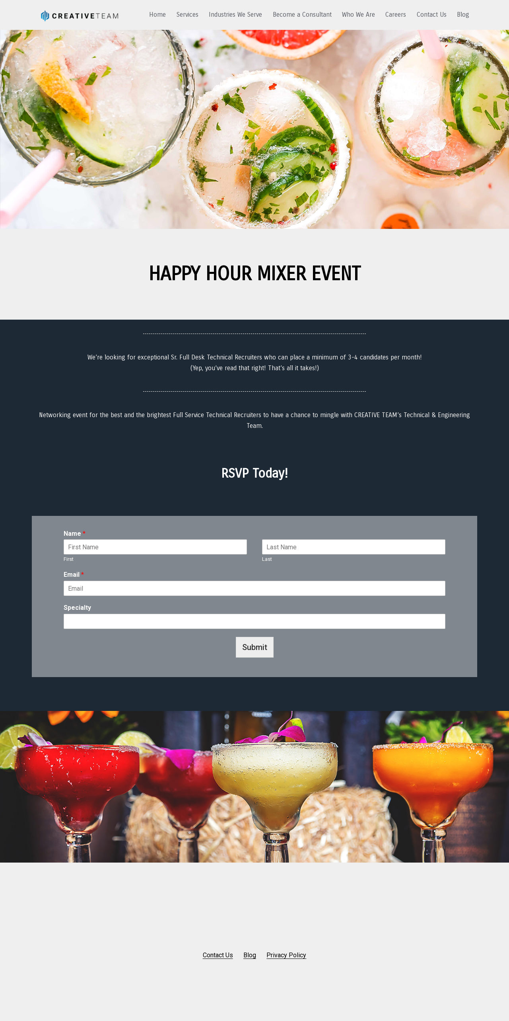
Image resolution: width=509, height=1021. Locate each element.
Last (267, 559)
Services (187, 14)
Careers (395, 14)
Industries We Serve (235, 14)
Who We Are (358, 14)
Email (74, 574)
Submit (254, 647)
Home (157, 14)
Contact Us (432, 14)
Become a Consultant (302, 14)
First (69, 559)
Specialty (77, 607)
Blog (463, 14)
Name (74, 533)
